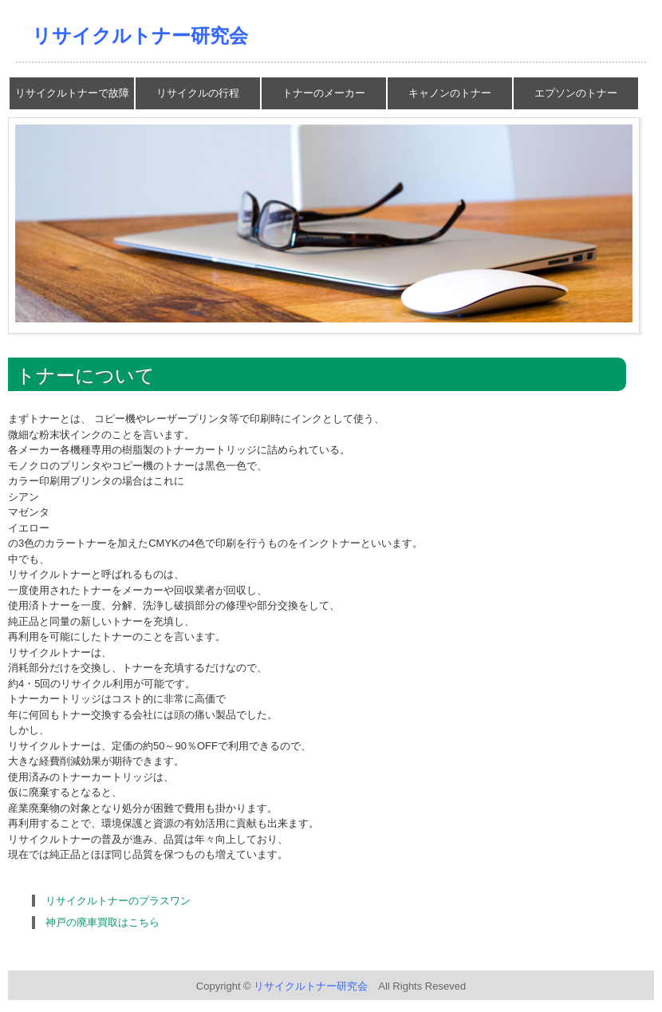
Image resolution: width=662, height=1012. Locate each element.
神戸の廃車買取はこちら (102, 922)
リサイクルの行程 (197, 93)
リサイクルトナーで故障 (72, 93)
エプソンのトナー (575, 93)
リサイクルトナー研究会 (140, 35)
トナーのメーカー (323, 93)
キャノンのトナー (449, 93)
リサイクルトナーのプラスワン (118, 901)
